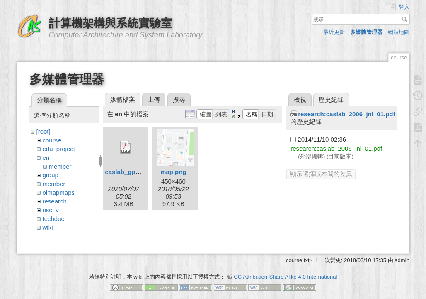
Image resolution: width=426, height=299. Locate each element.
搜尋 (405, 19)
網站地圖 (398, 32)
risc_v (51, 209)
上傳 (154, 99)
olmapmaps (59, 192)
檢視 (300, 99)
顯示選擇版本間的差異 (321, 173)
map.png (173, 171)
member (60, 166)
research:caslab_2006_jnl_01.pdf (346, 114)
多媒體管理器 (366, 32)
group (50, 175)
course (52, 140)
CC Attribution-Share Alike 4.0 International (285, 270)
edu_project (59, 148)
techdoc (54, 218)
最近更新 (334, 32)
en (46, 157)
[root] (43, 131)
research (55, 201)
